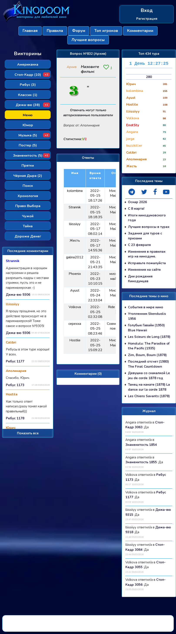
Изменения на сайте (144, 269)
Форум (78, 30)
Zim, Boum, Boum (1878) (147, 355)
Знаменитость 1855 (141, 462)
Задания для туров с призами (145, 236)
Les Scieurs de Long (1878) (149, 337)
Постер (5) (28, 145)
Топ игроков (106, 30)
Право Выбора (27, 206)
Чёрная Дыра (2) (27, 175)
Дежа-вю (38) (33, 105)
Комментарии (140, 30)
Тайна (28, 226)
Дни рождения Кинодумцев (140, 279)
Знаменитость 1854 (141, 445)
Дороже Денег (28, 236)
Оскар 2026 (137, 202)
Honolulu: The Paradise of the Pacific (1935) (148, 346)
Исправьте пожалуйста (147, 263)
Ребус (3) (28, 84)
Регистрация (146, 19)
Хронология (28, 196)
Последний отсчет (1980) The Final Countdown (148, 364)
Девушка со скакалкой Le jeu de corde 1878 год (149, 375)
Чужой (27, 216)
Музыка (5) (34, 135)
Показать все (28, 433)
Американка (27, 64)
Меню (28, 115)
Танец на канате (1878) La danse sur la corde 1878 (149, 387)
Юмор (28, 125)
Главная (30, 30)
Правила (55, 30)
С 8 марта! (136, 208)
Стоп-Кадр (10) (32, 74)
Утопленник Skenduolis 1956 (147, 316)
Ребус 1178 (15, 418)
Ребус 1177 (15, 361)
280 (149, 77)
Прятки (28, 165)
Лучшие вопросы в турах (148, 227)
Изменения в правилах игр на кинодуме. (147, 254)
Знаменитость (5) (31, 155)
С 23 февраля (139, 245)
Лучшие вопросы (88, 39)
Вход (147, 10)
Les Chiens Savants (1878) (149, 396)
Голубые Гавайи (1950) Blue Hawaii (146, 327)
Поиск (28, 185)
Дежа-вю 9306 (18, 294)
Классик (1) (27, 95)
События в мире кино (145, 307)
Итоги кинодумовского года (147, 217)
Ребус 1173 (15, 385)
